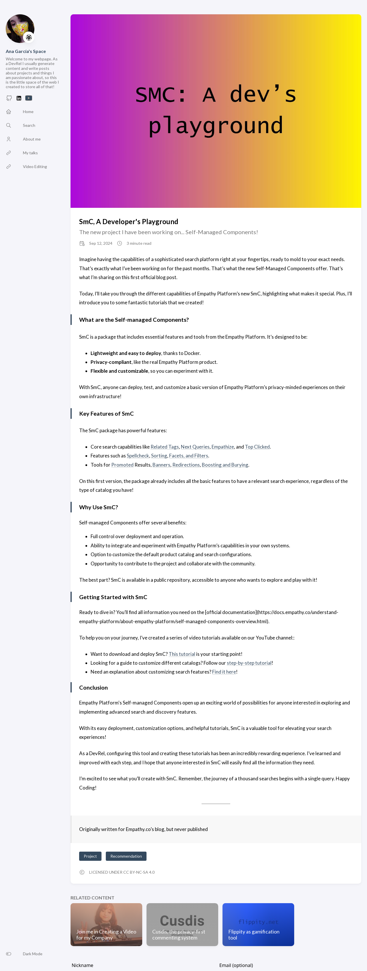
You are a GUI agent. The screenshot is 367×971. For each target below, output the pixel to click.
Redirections (186, 465)
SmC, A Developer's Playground (128, 221)
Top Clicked (257, 447)
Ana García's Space (26, 51)
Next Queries (195, 447)
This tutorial (182, 654)
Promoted (122, 465)
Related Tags (165, 447)
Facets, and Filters (188, 456)
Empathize (223, 447)
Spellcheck (138, 456)
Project (90, 856)
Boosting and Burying (225, 465)
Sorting (159, 456)
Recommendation (126, 856)
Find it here (224, 672)
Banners (161, 465)
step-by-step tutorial (249, 663)
